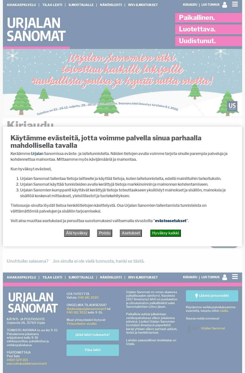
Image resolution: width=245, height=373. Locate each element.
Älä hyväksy (77, 233)
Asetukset (131, 233)
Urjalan (37, 153)
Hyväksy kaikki (165, 233)
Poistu (104, 233)
